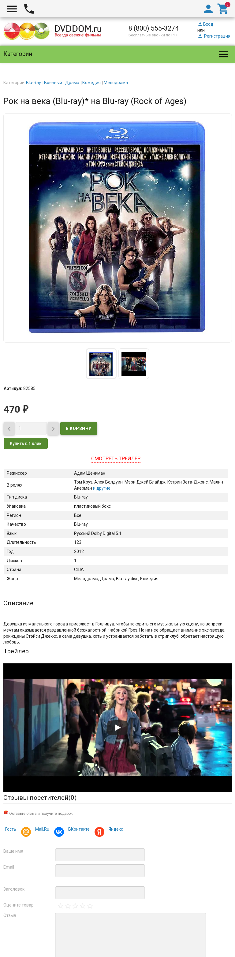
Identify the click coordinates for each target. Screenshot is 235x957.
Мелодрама (116, 82)
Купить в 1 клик (26, 443)
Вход (205, 24)
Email (8, 867)
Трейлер (16, 651)
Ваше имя (13, 851)
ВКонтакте (78, 830)
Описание (18, 603)
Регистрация (213, 36)
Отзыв (9, 915)
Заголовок (13, 889)
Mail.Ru (41, 830)
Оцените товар (18, 905)
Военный (53, 82)
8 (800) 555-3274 (154, 28)
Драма (72, 82)
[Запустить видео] (117, 727)
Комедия (91, 82)
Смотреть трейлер (115, 458)
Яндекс (115, 830)
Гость (10, 829)
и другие (101, 488)
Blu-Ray (33, 82)
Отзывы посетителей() (39, 797)
